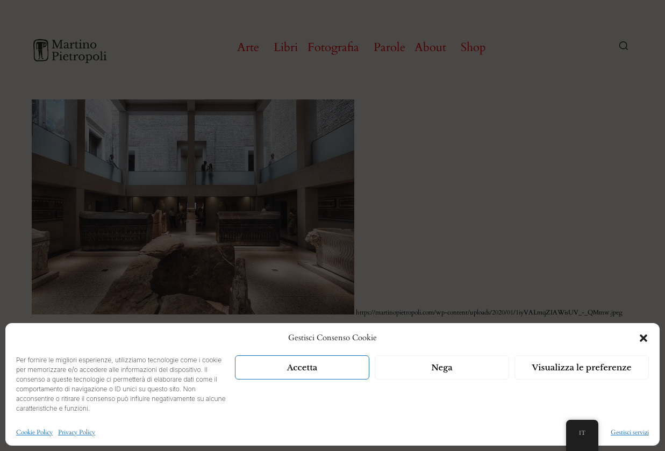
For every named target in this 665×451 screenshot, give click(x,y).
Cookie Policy (34, 432)
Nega (442, 367)
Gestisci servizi (630, 432)
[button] (643, 338)
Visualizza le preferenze (582, 367)
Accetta (302, 367)
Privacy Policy (76, 432)
